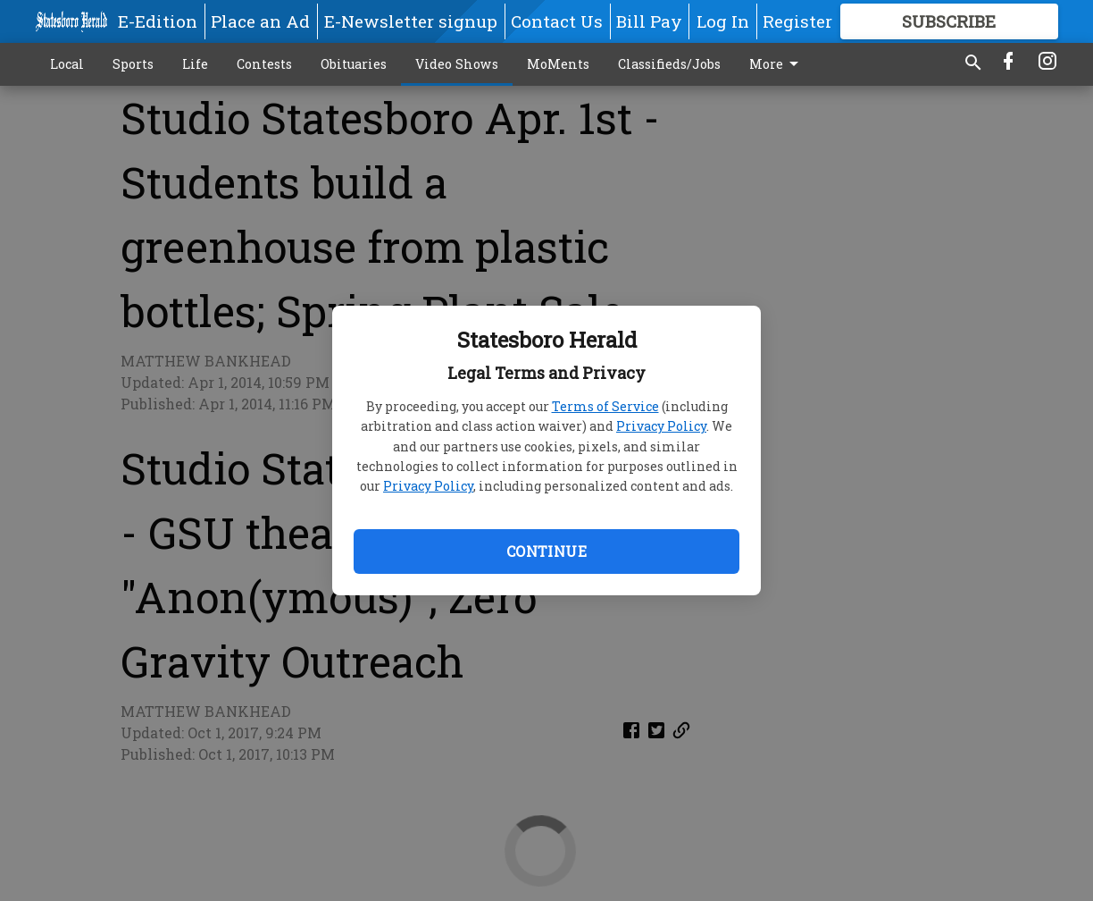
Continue (546, 551)
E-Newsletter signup (410, 21)
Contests (264, 63)
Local (67, 63)
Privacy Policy (661, 425)
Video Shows (456, 63)
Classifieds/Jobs (669, 63)
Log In (723, 21)
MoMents (558, 63)
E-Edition (157, 21)
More (777, 64)
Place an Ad (260, 21)
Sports (133, 63)
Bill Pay (649, 21)
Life (195, 63)
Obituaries (354, 63)
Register (797, 21)
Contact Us (557, 21)
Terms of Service (605, 406)
